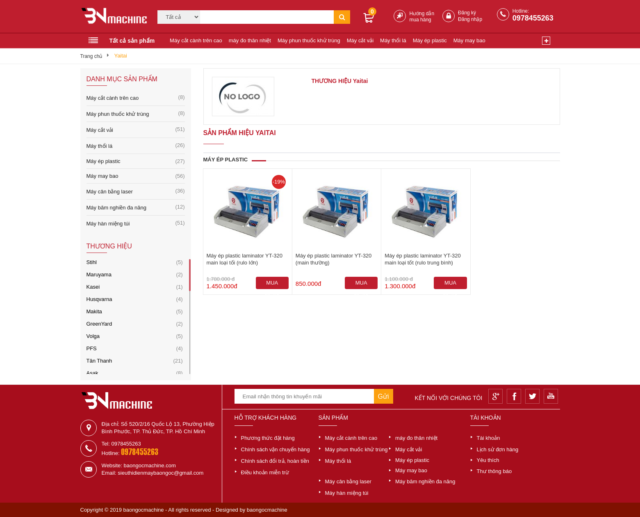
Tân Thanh (99, 361)
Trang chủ (91, 56)
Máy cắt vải (360, 40)
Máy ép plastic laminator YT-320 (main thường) (333, 259)
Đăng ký (467, 13)
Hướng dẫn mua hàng (421, 17)
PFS (92, 348)
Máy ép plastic (430, 40)
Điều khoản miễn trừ (265, 472)
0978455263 (532, 18)
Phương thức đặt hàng (268, 438)
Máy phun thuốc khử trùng (309, 40)
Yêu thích (488, 460)
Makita (94, 311)
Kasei (93, 287)
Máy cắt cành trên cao (196, 40)
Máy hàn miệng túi (136, 223)
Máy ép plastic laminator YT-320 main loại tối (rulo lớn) (244, 259)
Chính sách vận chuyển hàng (275, 449)
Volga (93, 336)
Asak (92, 373)
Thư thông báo (494, 471)
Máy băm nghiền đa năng (136, 207)
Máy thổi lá (393, 40)
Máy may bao (469, 40)
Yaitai (120, 56)
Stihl (92, 262)
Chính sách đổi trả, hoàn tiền (275, 461)
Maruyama (99, 274)
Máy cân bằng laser (136, 191)
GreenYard (99, 324)
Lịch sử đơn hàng (498, 449)
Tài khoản (488, 438)
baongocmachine (267, 510)
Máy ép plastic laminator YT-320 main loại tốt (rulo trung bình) (422, 259)
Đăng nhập (470, 19)
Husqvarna (99, 299)
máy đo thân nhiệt (250, 40)
